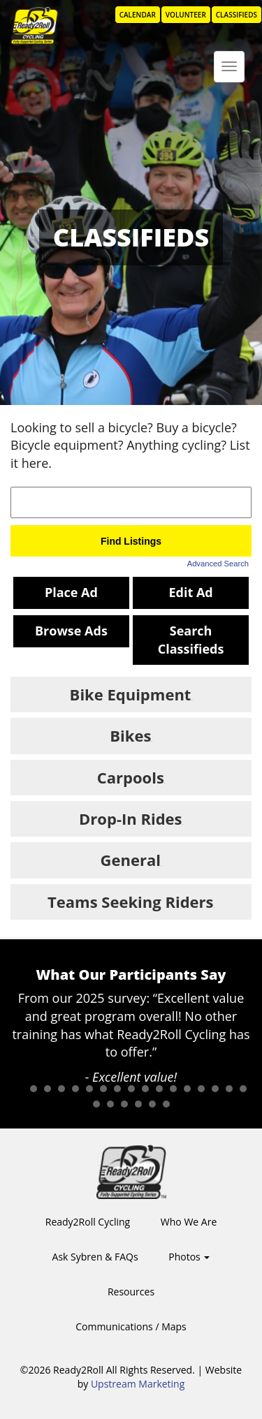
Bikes (130, 735)
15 (215, 1088)
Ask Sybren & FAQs (95, 1256)
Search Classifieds (191, 639)
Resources (131, 1291)
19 (110, 1104)
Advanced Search (218, 563)
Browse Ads (71, 630)
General (131, 859)
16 (229, 1088)
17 (243, 1088)
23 (166, 1104)
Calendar (137, 15)
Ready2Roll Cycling (87, 1221)
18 (96, 1104)
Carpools (130, 777)
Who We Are (189, 1221)
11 (159, 1088)
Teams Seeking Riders (130, 901)
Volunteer (186, 15)
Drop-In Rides (130, 818)
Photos (189, 1256)
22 (152, 1104)
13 (187, 1088)
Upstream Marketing (137, 1383)
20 (124, 1104)
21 (138, 1104)
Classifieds (236, 15)
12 (173, 1088)
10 (145, 1088)
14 (201, 1088)
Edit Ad (190, 592)
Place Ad (71, 592)
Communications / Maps (131, 1326)
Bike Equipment (130, 694)
